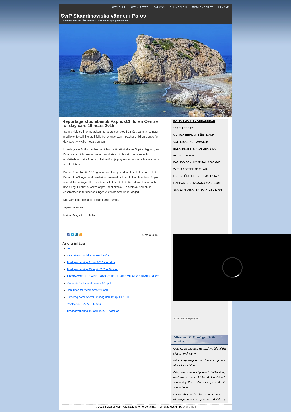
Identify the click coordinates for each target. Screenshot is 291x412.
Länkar (223, 7)
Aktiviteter (139, 7)
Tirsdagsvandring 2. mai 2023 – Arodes (91, 262)
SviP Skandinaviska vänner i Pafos (103, 16)
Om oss (159, 7)
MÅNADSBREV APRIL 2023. (84, 303)
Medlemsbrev (202, 7)
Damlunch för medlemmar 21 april (87, 289)
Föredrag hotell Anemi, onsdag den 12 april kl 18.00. (99, 297)
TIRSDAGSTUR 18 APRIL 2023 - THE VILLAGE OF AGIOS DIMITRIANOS (113, 276)
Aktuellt (119, 7)
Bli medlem (178, 7)
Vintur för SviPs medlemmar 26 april (89, 283)
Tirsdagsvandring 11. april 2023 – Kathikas (93, 310)
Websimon (189, 406)
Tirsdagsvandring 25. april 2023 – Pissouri (92, 269)
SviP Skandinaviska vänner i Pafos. (88, 255)
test (69, 248)
